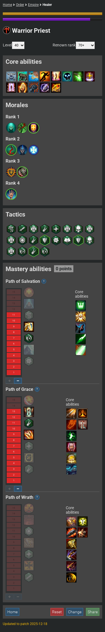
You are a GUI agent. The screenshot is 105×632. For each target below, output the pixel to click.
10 (13, 320)
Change (74, 612)
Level (14, 45)
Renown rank (74, 45)
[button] (11, 128)
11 (13, 315)
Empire (33, 5)
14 (13, 298)
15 (13, 292)
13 (13, 303)
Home (7, 5)
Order (20, 5)
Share (93, 612)
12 (13, 309)
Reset (57, 612)
